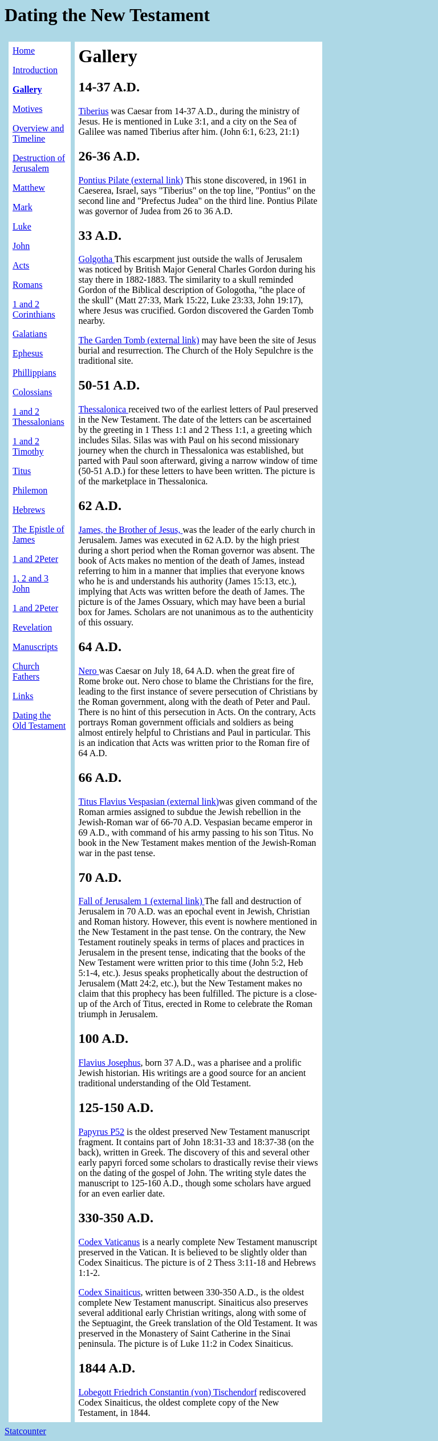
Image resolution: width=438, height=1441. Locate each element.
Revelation (32, 627)
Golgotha (97, 259)
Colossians (32, 392)
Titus (22, 471)
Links (23, 696)
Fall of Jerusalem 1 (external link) (142, 901)
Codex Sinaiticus (110, 1292)
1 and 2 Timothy (28, 446)
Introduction (35, 70)
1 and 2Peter (35, 559)
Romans (27, 285)
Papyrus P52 (101, 1132)
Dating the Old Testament (39, 720)
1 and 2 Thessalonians (38, 417)
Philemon (30, 490)
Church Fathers (26, 671)
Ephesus (28, 353)
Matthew (29, 187)
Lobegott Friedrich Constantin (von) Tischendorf (168, 1392)
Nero (89, 671)
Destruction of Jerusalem (39, 163)
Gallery (27, 89)
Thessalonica (104, 409)
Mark (23, 207)
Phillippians (34, 373)
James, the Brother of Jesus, (131, 530)
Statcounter (25, 1431)
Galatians (30, 334)
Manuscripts (35, 647)
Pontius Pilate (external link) (131, 180)
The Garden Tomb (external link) (139, 340)
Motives (27, 109)
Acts (21, 265)
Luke (22, 226)
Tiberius (94, 111)
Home (24, 50)
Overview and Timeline (38, 133)
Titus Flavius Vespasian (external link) (149, 801)
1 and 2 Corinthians (34, 309)
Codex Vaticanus (109, 1242)
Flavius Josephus (110, 1062)
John (21, 246)
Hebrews (29, 510)
